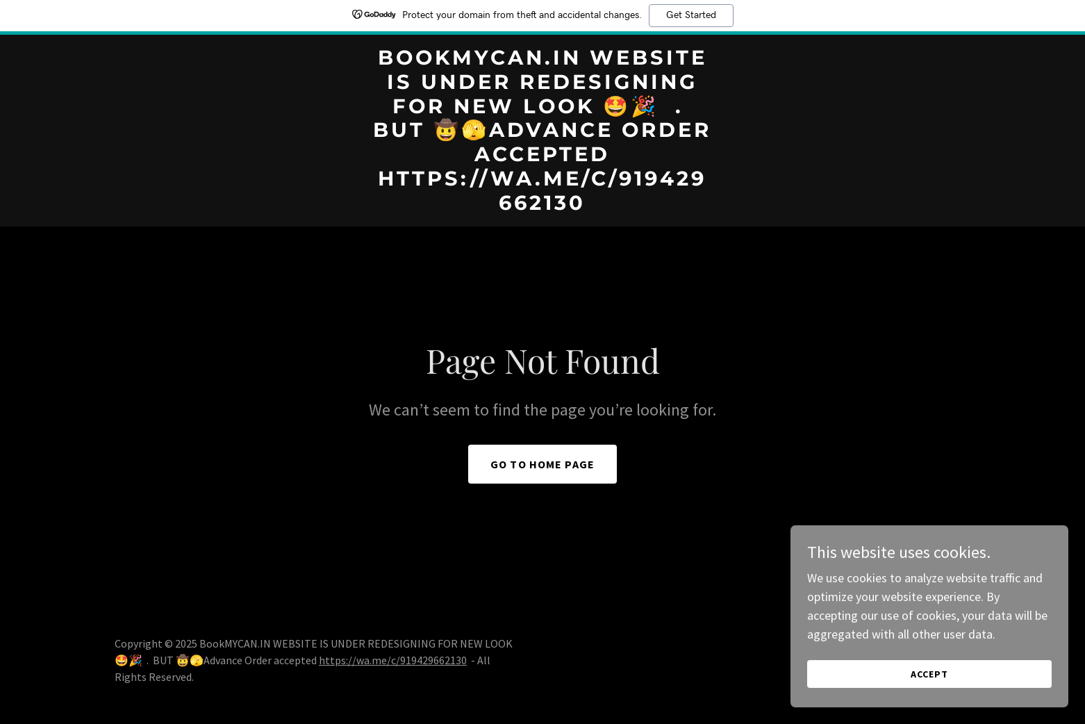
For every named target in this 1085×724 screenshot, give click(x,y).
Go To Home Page (542, 464)
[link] (543, 205)
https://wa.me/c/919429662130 (393, 660)
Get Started (691, 15)
